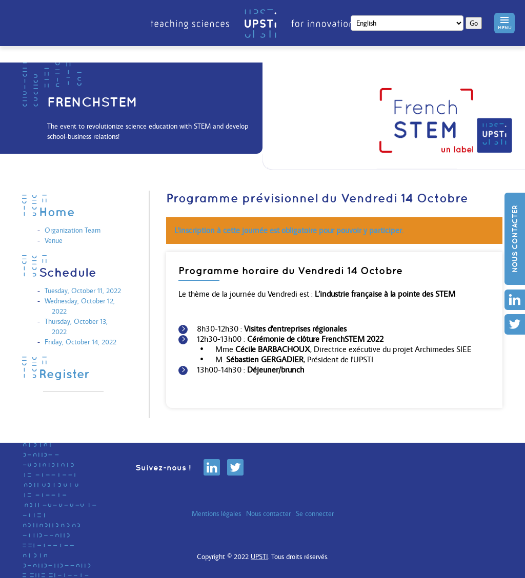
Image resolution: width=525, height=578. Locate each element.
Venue (54, 240)
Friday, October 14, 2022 (80, 341)
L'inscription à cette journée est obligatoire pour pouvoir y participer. (288, 230)
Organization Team (72, 230)
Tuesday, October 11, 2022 (83, 290)
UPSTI (259, 556)
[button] (504, 23)
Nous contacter (515, 239)
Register (64, 373)
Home (57, 211)
